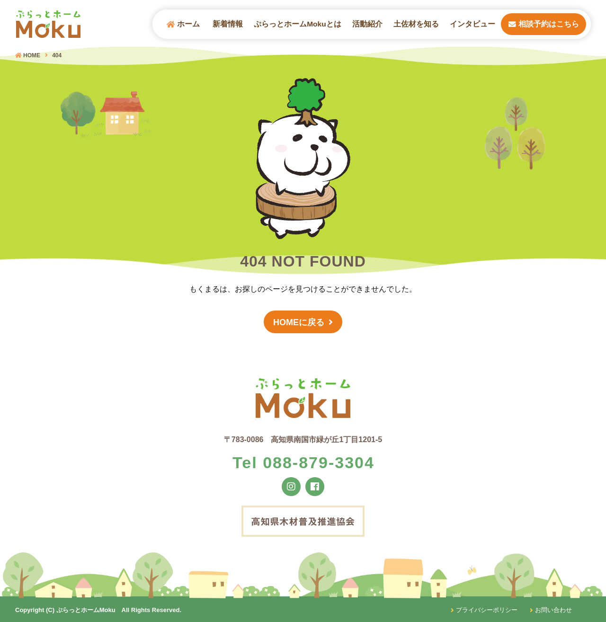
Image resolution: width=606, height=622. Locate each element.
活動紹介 (367, 24)
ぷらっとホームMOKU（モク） (48, 24)
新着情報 (228, 24)
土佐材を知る (416, 24)
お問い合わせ (551, 609)
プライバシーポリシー (484, 609)
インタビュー (472, 24)
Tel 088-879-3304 (303, 462)
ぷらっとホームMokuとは (297, 24)
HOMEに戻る (298, 322)
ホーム (183, 24)
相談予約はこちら (543, 24)
